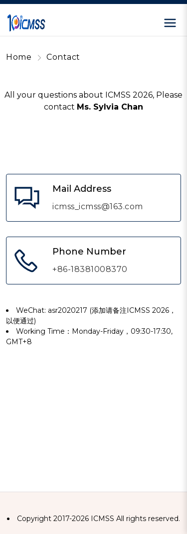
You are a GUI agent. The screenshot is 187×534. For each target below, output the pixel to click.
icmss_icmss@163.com (97, 206)
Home (18, 57)
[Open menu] (170, 23)
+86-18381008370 (90, 269)
